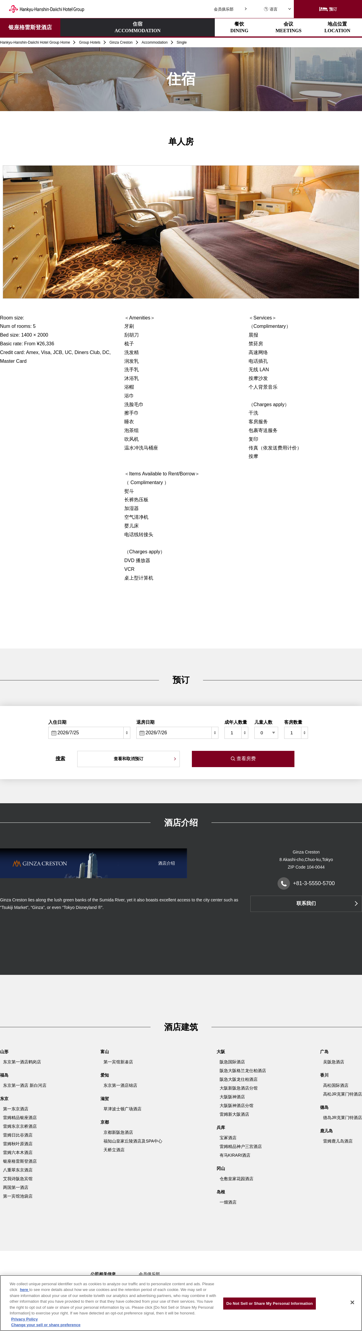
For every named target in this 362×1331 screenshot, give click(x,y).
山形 (4, 1051)
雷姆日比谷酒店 (18, 1135)
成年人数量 (235, 722)
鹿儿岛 (326, 1130)
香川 (324, 1075)
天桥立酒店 (114, 1149)
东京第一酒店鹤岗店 (22, 1061)
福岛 (4, 1075)
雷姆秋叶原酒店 (18, 1143)
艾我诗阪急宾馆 (18, 1178)
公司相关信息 (103, 1274)
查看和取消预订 (128, 758)
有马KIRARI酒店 (235, 1155)
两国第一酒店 (15, 1187)
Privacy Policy (24, 1319)
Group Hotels (89, 42)
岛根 (221, 1192)
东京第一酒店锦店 (120, 1085)
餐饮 (140, 27)
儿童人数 (263, 722)
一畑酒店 (228, 1202)
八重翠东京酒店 (18, 1170)
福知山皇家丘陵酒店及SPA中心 (132, 1141)
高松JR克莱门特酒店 (342, 1094)
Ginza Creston (121, 42)
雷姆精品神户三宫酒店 (241, 1146)
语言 (271, 9)
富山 (104, 1051)
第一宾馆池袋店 (18, 1196)
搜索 (60, 758)
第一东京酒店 (15, 1108)
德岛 (324, 1107)
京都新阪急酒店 (118, 1132)
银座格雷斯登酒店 (30, 27)
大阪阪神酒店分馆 (236, 1105)
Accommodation (155, 42)
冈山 (221, 1168)
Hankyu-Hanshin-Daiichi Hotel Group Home (35, 42)
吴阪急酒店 (333, 1061)
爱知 (104, 1075)
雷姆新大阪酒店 (234, 1114)
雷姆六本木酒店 (18, 1152)
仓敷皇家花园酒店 (236, 1178)
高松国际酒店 (335, 1085)
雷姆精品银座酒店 (20, 1117)
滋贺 (104, 1098)
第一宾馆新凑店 (118, 1061)
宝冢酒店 (228, 1137)
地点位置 (245, 27)
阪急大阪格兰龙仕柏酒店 (243, 1070)
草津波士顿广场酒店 (122, 1108)
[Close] (352, 1302)
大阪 (221, 1051)
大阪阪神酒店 (232, 1096)
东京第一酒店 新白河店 (24, 1085)
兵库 (221, 1127)
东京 (4, 1098)
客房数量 (293, 722)
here (24, 1289)
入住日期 (57, 722)
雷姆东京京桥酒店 (20, 1126)
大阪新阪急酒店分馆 (239, 1088)
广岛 (324, 1051)
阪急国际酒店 (232, 1061)
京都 (104, 1122)
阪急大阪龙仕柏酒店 (239, 1079)
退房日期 (145, 722)
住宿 (87, 27)
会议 (192, 27)
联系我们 (306, 903)
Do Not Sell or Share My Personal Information (269, 1303)
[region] (181, 1303)
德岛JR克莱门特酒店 (342, 1117)
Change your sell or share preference (46, 1325)
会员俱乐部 (223, 9)
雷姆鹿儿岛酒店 (338, 1141)
